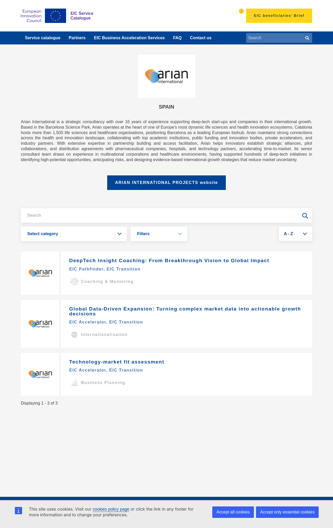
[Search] (307, 38)
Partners (77, 38)
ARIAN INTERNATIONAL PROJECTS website (166, 182)
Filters (143, 234)
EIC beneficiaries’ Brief (279, 16)
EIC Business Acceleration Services (129, 38)
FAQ (177, 38)
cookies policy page (111, 509)
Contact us (201, 38)
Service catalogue (42, 38)
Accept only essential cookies (287, 512)
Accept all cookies (233, 512)
